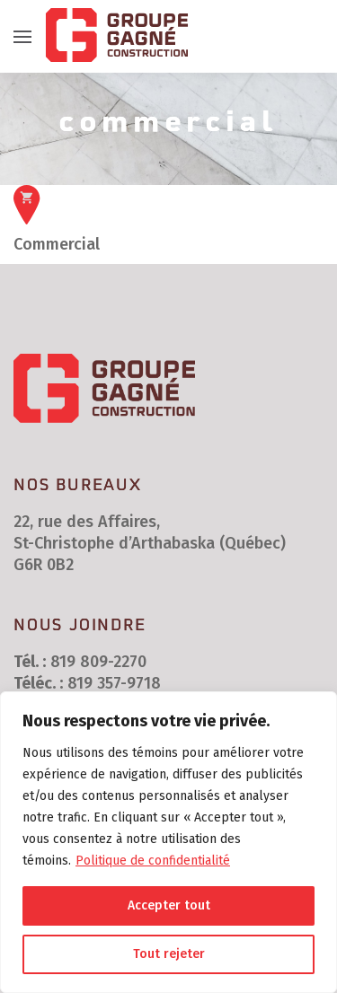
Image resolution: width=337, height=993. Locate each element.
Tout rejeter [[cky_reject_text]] (169, 954)
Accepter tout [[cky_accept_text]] (169, 905)
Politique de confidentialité (152, 860)
